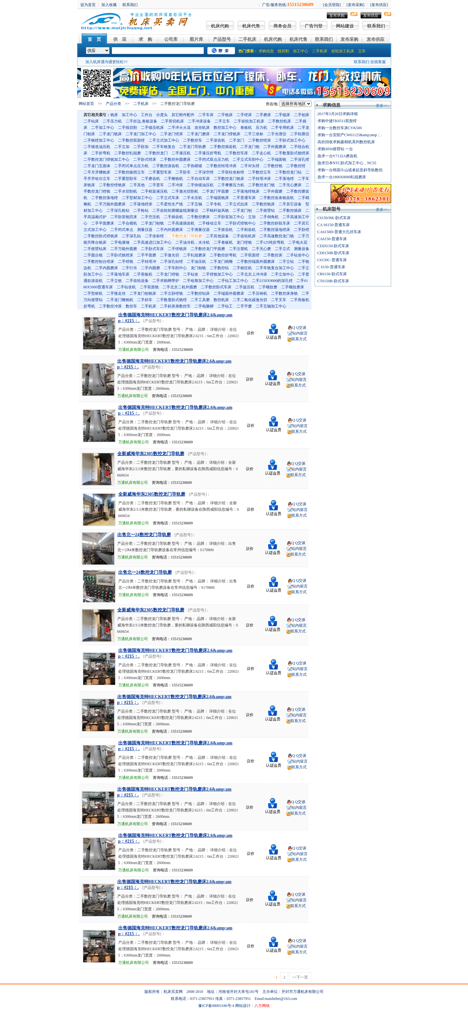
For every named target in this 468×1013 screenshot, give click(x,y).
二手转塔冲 (146, 261)
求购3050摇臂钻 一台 (335, 149)
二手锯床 (282, 115)
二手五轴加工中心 (271, 306)
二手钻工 (225, 306)
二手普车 (156, 185)
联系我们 (376, 26)
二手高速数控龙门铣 (277, 236)
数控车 (131, 306)
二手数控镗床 (259, 140)
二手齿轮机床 (244, 236)
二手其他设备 (217, 236)
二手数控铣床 (263, 204)
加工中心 (300, 51)
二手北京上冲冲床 (252, 274)
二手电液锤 (119, 242)
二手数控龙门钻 (288, 172)
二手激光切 (169, 255)
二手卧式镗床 (144, 159)
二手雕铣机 (173, 178)
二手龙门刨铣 (152, 223)
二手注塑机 (238, 249)
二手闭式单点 (121, 229)
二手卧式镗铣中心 (240, 223)
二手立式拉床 (236, 204)
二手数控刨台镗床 (99, 261)
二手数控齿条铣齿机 (277, 198)
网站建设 (345, 26)
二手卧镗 (301, 229)
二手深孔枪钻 (117, 210)
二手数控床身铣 (284, 293)
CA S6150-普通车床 (334, 225)
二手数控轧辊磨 (127, 153)
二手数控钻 (219, 268)
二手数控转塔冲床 (221, 166)
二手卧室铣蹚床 (123, 217)
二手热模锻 (192, 166)
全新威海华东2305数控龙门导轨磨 (150, 453)
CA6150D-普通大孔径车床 (339, 232)
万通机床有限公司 (133, 349)
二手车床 (206, 115)
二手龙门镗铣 (167, 274)
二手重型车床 (160, 172)
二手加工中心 (102, 127)
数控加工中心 (225, 127)
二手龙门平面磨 (215, 191)
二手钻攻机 (126, 287)
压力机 (261, 127)
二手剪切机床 (172, 121)
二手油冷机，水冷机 (192, 242)
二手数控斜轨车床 (275, 223)
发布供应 (370, 15)
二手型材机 (93, 293)
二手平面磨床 (102, 223)
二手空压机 (150, 217)
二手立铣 (114, 280)
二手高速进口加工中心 (152, 242)
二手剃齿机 (246, 229)
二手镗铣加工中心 (217, 274)
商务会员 (282, 26)
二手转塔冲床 (259, 178)
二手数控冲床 (110, 306)
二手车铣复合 (163, 146)
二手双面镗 (250, 255)
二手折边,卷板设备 (141, 121)
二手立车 (222, 121)
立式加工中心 (95, 229)
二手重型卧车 (125, 178)
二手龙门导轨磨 (192, 146)
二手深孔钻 (131, 236)
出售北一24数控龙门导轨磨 (144, 534)
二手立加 (121, 146)
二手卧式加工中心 (290, 140)
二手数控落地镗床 (275, 229)
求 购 (145, 39)
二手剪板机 (142, 274)
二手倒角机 (269, 217)
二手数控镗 (295, 166)
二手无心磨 (261, 249)
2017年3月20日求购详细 (338, 114)
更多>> (382, 105)
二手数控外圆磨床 (175, 159)
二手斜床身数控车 (175, 306)
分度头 (162, 115)
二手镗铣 (125, 261)
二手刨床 (301, 115)
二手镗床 (244, 115)
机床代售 (251, 26)
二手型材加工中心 (137, 198)
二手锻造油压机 (97, 146)
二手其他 (137, 185)
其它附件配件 (183, 115)
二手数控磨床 (198, 217)
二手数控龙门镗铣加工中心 (106, 159)
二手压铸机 (257, 293)
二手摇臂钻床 (95, 249)
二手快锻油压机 (200, 185)
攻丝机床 (202, 127)
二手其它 (301, 223)
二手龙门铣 (250, 146)
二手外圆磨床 (274, 146)
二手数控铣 (272, 166)
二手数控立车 (259, 172)
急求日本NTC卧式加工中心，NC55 (347, 163)
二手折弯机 (100, 153)
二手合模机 (127, 223)
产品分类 (113, 103)
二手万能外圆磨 (123, 249)
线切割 (283, 51)
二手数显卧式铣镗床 (292, 153)
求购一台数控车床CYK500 (340, 128)
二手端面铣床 (217, 198)
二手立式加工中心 (164, 140)
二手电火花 (297, 242)
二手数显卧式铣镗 (171, 300)
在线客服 (378, 62)
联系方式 (299, 339)
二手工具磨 (200, 300)
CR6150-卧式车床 (332, 274)
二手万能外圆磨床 (110, 204)
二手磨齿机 (150, 178)
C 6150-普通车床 (331, 267)
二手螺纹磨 (267, 287)
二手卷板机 (223, 242)
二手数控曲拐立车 (129, 172)
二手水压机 (192, 198)
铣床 (114, 115)
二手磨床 (263, 115)
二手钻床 (91, 121)
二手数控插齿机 (223, 146)
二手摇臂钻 (265, 210)
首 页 (94, 39)
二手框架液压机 (154, 191)
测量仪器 (144, 229)
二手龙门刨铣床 (142, 293)
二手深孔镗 (299, 159)
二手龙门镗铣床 (227, 134)
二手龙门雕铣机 (119, 300)
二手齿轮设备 (137, 280)
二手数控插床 (290, 210)
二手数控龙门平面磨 (208, 249)
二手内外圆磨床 (169, 229)
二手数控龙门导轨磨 (185, 236)
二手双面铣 (149, 287)
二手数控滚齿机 (165, 166)
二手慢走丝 (116, 293)
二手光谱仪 (276, 134)
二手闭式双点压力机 (211, 159)
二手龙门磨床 (198, 134)
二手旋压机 (244, 287)
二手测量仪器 (198, 229)
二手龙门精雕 (221, 261)
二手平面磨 (146, 255)
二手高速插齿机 (181, 223)
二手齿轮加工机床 (249, 121)
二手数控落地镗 (104, 198)
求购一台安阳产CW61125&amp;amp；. (350, 135)
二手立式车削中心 (248, 159)
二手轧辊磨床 (194, 255)
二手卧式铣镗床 (119, 255)
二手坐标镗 (154, 236)
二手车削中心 (175, 268)
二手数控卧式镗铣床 (101, 236)
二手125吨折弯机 (270, 242)
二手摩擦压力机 (230, 185)
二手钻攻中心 (297, 255)
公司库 (171, 39)
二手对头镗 (250, 166)
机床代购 (220, 26)
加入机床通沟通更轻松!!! (106, 62)
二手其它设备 (290, 204)
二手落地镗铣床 (246, 191)
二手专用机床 (282, 127)
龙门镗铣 (244, 242)
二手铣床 (225, 115)
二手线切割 (127, 127)
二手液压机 (181, 153)
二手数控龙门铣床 (229, 178)
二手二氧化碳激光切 (250, 300)
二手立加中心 (282, 274)
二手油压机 (196, 261)
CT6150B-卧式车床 (333, 281)
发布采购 (349, 39)
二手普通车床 (244, 198)
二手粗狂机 (242, 268)
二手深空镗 (204, 172)
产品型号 (222, 39)
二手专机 (213, 204)
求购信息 (266, 51)
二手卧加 (141, 146)
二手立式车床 (167, 198)
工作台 (146, 115)
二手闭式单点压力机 (131, 166)
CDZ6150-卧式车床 (333, 246)
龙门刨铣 (198, 268)
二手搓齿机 (223, 229)
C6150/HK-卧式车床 (334, 218)
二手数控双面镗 (131, 140)
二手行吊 (129, 268)
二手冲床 (175, 185)
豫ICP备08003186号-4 (216, 1005)
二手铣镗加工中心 (99, 140)
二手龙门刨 (242, 210)
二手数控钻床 (198, 293)
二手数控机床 (279, 121)
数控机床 (221, 300)
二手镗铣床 (177, 249)
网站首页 (86, 103)
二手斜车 (144, 300)
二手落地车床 (117, 274)
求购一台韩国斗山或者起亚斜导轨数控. (351, 170)
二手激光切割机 (185, 191)
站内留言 (300, 333)
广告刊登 (314, 26)
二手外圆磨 (272, 191)
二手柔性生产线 (169, 204)
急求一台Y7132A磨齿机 (337, 156)
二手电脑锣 (204, 306)
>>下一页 (300, 977)
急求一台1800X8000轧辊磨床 (342, 177)
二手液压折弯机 (207, 153)
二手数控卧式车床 (216, 287)
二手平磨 (244, 306)
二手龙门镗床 (171, 134)
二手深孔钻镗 (171, 261)
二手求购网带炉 (165, 280)
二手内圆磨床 (106, 268)
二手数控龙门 (156, 153)
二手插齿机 (173, 217)
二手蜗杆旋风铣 (215, 210)
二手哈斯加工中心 (198, 280)
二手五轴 (194, 204)
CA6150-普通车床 (332, 239)
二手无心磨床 (290, 185)
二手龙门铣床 (110, 134)
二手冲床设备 (199, 121)
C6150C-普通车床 (332, 260)
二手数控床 (272, 255)
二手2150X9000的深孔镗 (272, 280)
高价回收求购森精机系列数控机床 (346, 142)
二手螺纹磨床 (292, 287)
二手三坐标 (253, 134)
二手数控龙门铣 (261, 185)
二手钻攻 (190, 274)
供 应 (120, 39)
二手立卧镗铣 (171, 293)
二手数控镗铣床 (112, 185)
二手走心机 (261, 153)
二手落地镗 (284, 178)
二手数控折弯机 (223, 255)
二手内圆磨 (150, 268)
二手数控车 (192, 140)
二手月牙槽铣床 (97, 172)
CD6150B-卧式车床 (334, 253)
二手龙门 (236, 140)
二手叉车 (278, 300)
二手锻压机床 (152, 127)
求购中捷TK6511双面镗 (337, 121)
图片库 (196, 39)
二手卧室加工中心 (229, 217)
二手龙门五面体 (97, 166)
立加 (252, 217)
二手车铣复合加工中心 (275, 268)
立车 (362, 51)
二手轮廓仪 (299, 134)
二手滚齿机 (215, 140)
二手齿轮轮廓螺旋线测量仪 (175, 210)
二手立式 (282, 249)
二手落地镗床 (140, 204)
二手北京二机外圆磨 (180, 287)
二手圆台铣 (93, 255)
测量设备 (301, 249)
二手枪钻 (141, 210)
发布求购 (337, 15)
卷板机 (246, 127)
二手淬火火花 (179, 127)
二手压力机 (112, 121)
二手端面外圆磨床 (229, 293)
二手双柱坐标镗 (230, 172)
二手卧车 (183, 172)
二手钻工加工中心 (232, 280)
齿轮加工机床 (342, 51)
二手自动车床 (198, 178)
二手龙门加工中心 (141, 134)
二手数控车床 (236, 153)
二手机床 (247, 39)
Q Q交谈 (299, 327)
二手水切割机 (125, 191)
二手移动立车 (209, 223)
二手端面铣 (276, 159)
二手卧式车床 (152, 249)
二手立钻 (286, 261)
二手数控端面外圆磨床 (256, 261)
